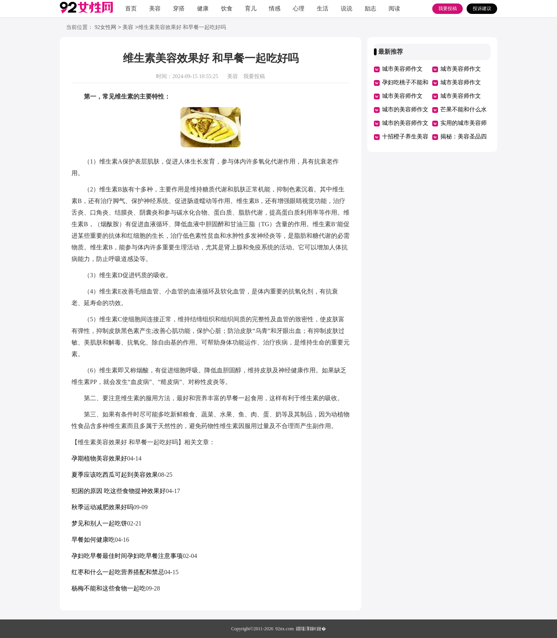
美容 (155, 8)
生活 (322, 8)
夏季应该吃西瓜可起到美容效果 (114, 474)
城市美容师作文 (402, 69)
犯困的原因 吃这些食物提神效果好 (118, 491)
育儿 (250, 8)
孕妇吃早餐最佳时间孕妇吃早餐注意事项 (127, 556)
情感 (274, 8)
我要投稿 (447, 8)
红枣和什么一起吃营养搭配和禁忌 (117, 572)
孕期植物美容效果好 (99, 458)
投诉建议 (482, 8)
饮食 (227, 8)
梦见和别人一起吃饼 (99, 523)
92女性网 (105, 28)
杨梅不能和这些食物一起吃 (108, 588)
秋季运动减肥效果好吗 (102, 507)
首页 (131, 8)
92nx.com (284, 628)
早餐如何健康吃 (93, 539)
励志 (370, 8)
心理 (298, 8)
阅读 (394, 8)
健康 (203, 8)
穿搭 (179, 8)
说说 (346, 8)
